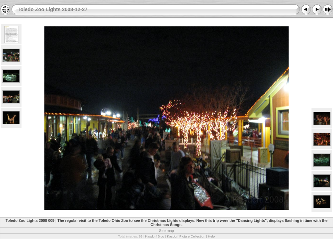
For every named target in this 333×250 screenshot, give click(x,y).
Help (211, 236)
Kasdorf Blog (154, 236)
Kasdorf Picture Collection (186, 236)
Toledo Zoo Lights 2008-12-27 (52, 9)
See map (166, 230)
